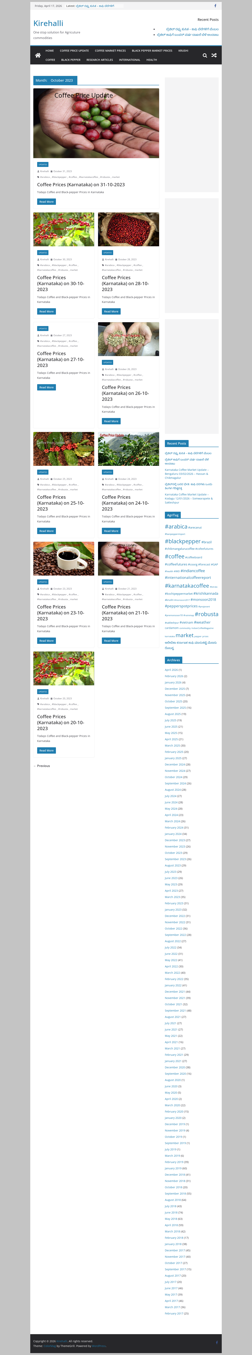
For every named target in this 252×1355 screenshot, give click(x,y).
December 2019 (175, 1124)
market (116, 177)
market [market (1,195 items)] (185, 635)
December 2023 (175, 840)
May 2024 (171, 808)
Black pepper (70, 60)
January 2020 (173, 1118)
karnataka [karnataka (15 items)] (170, 636)
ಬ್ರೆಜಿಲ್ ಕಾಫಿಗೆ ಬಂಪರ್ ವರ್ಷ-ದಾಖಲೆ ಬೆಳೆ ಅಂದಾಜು (188, 35)
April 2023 (171, 890)
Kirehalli (48, 23)
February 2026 (174, 676)
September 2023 (175, 859)
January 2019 (173, 1168)
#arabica (45, 177)
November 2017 (175, 1256)
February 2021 (174, 1055)
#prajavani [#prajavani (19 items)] (204, 606)
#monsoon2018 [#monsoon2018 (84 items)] (203, 599)
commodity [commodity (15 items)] (185, 628)
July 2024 (170, 796)
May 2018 (171, 1219)
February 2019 (174, 1162)
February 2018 (174, 1238)
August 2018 (173, 1200)
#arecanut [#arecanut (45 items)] (195, 527)
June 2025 (171, 726)
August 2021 (173, 1017)
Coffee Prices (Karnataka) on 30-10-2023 (60, 283)
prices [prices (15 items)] (205, 636)
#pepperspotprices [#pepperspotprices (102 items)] (181, 605)
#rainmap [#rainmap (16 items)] (188, 615)
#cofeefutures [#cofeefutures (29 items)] (204, 549)
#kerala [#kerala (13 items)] (213, 586)
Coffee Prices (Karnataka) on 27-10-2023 (60, 359)
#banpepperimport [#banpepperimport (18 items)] (175, 534)
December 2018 (175, 1174)
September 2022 (175, 935)
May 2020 (171, 1092)
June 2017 (171, 1288)
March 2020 (172, 1105)
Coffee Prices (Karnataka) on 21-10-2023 (125, 612)
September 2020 (175, 1073)
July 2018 (170, 1206)
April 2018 (171, 1225)
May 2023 (171, 884)
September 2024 (175, 783)
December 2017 (175, 1250)
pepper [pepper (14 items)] (198, 636)
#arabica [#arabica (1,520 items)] (176, 526)
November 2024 (175, 771)
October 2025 (173, 701)
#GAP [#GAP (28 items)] (214, 564)
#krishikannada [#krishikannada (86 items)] (205, 593)
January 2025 (173, 758)
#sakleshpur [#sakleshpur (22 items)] (172, 622)
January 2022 (173, 985)
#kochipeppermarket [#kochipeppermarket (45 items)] (179, 593)
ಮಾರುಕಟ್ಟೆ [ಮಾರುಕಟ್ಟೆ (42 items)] (201, 642)
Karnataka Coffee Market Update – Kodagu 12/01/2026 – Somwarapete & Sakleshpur (189, 498)
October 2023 (173, 853)
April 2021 (171, 1042)
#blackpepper (59, 177)
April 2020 (171, 1099)
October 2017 (173, 1263)
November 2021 (175, 998)
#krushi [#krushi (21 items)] (169, 600)
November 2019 (175, 1130)
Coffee (50, 60)
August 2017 (173, 1275)
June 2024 (171, 802)
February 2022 (174, 979)
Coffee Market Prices (110, 50)
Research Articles (100, 60)
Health (151, 60)
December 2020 (175, 1067)
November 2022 (175, 922)
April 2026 (171, 670)
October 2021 (173, 1004)
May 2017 (171, 1294)
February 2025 (174, 752)
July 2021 (170, 1023)
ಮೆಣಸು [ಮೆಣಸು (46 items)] (212, 642)
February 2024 (174, 827)
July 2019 (170, 1149)
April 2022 (171, 966)
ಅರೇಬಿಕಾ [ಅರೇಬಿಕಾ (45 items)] (170, 642)
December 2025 (175, 689)
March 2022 (172, 972)
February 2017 (174, 1313)
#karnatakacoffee (88, 177)
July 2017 (170, 1282)
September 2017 (175, 1269)
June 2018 (171, 1212)
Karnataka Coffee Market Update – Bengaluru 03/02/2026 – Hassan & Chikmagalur (187, 474)
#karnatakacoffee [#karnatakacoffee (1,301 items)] (187, 585)
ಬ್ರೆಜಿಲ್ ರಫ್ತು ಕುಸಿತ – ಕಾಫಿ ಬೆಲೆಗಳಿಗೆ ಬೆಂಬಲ (192, 29)
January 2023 (173, 909)
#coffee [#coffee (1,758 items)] (174, 556)
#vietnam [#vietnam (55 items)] (186, 622)
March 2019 (172, 1155)
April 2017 (171, 1301)
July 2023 (170, 872)
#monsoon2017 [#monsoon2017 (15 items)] (182, 600)
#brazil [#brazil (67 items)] (206, 542)
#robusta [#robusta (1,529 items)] (206, 614)
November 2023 (175, 846)
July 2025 (170, 720)
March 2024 (172, 821)
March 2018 (172, 1231)
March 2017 (172, 1307)
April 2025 (171, 739)
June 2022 (171, 954)
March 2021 (172, 1048)
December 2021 (175, 991)
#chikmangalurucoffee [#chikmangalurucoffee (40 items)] (180, 549)
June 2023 (171, 878)
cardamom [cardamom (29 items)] (172, 628)
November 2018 (175, 1181)
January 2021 (173, 1061)
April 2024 (171, 815)
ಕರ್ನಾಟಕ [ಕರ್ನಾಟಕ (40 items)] (182, 642)
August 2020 (173, 1080)
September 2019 (175, 1143)
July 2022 (170, 947)
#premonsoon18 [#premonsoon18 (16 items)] (174, 615)
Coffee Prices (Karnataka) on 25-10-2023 (60, 503)
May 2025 (171, 733)
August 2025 (173, 714)
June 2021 (171, 1029)
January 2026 (173, 682)
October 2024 (173, 777)
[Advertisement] (192, 134)
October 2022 (173, 928)
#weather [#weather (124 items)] (202, 622)
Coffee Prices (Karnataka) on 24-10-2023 (125, 503)
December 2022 (175, 916)
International (129, 60)
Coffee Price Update (74, 50)
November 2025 (175, 695)
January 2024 (173, 834)
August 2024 (173, 789)
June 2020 (171, 1086)
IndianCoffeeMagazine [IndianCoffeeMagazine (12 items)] (202, 628)
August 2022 (173, 941)
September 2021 (175, 1010)
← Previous (41, 766)
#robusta (105, 177)
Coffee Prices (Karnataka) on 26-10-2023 (125, 393)
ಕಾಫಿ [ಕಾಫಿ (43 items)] (191, 642)
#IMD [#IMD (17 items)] (177, 571)
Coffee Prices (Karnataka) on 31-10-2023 (81, 184)
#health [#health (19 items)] (169, 571)
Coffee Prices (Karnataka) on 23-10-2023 (60, 612)
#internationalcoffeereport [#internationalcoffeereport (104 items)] (188, 577)
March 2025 (172, 745)
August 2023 (173, 865)
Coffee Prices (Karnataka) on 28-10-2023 (125, 283)
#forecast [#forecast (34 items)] (204, 564)
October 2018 (173, 1187)
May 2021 (171, 1036)
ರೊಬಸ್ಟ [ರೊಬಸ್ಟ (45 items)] (169, 648)
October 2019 (173, 1137)
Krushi (183, 50)
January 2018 (173, 1244)
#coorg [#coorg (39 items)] (192, 564)
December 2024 (175, 764)
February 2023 (174, 903)
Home (50, 50)
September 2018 (175, 1193)
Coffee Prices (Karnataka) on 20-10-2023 (60, 722)
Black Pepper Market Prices (152, 50)
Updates (43, 164)
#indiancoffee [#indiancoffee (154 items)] (193, 570)
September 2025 (175, 707)
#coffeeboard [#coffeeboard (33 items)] (193, 557)
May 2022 (171, 960)
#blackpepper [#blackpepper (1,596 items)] (183, 541)
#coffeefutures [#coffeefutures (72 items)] (176, 564)
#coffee (73, 177)
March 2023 (172, 897)
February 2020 (174, 1111)
